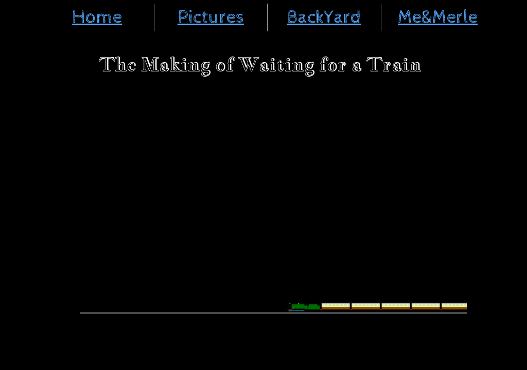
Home (97, 17)
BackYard (324, 17)
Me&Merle (438, 17)
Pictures (211, 17)
